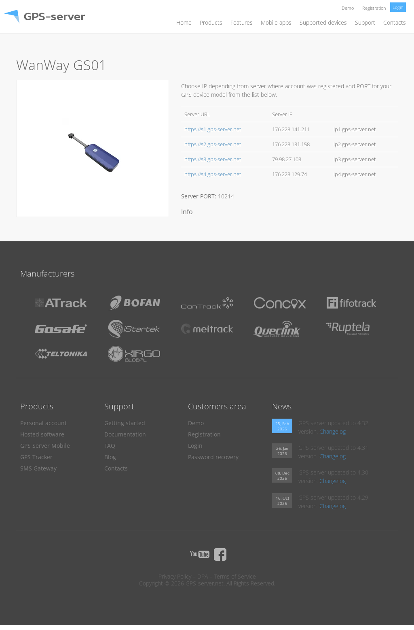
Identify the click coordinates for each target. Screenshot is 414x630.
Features (241, 22)
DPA (202, 576)
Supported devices (323, 22)
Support (365, 22)
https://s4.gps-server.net (212, 174)
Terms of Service (235, 576)
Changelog (332, 431)
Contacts (394, 22)
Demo (348, 8)
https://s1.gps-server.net (212, 129)
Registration (374, 8)
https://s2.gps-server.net (212, 144)
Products (211, 22)
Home (184, 22)
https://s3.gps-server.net (212, 159)
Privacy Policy (174, 576)
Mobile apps (276, 22)
